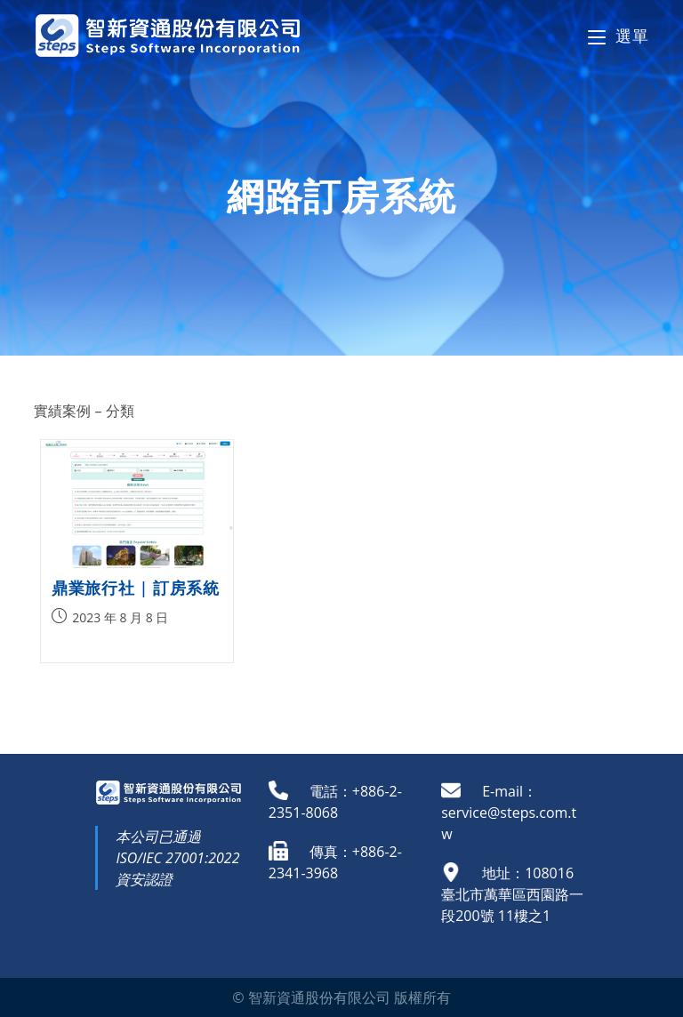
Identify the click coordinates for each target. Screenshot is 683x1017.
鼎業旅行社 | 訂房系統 (135, 587)
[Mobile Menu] (618, 35)
